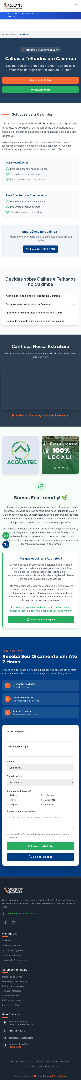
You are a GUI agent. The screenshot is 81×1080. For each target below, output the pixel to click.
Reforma (47, 804)
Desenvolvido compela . (40, 1076)
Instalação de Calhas (12, 976)
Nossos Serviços (12, 945)
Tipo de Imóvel (14, 776)
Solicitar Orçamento (13, 950)
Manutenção (49, 800)
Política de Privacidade (32, 1066)
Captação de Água (11, 995)
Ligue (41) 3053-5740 (40, 249)
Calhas (12, 795)
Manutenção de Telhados (14, 981)
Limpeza (12, 804)
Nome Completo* (16, 731)
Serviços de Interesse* (19, 791)
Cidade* (11, 761)
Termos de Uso (51, 1066)
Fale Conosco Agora (41, 619)
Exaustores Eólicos (11, 1005)
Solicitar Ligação (40, 856)
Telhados (47, 795)
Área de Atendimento (14, 960)
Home (5, 34)
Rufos (11, 800)
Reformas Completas (12, 1000)
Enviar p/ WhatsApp (40, 846)
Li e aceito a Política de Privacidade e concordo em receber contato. (38, 835)
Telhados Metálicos (11, 991)
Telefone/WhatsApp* (18, 746)
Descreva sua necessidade (21, 811)
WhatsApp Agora (41, 89)
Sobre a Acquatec (12, 955)
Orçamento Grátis (40, 80)
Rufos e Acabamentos (13, 986)
